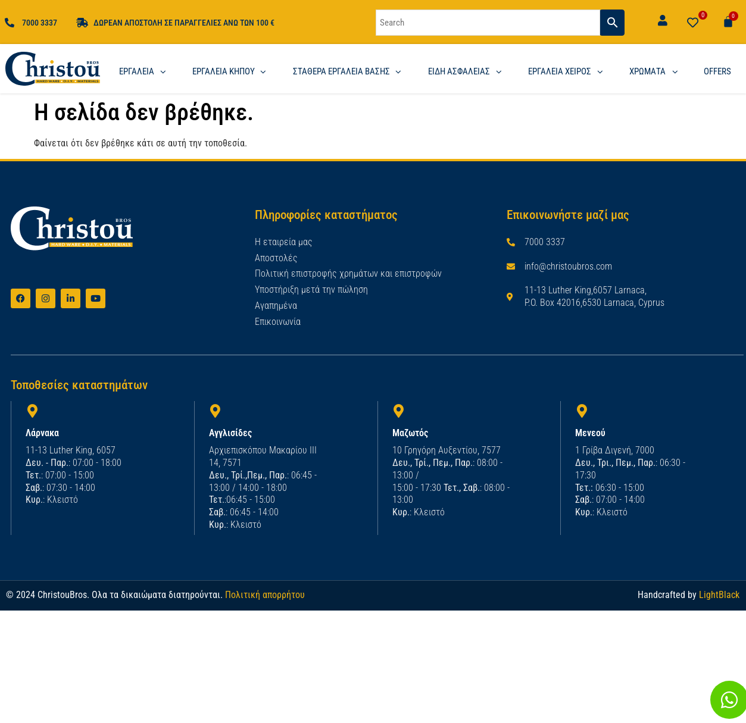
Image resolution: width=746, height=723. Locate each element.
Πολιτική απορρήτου (265, 591)
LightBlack (719, 591)
